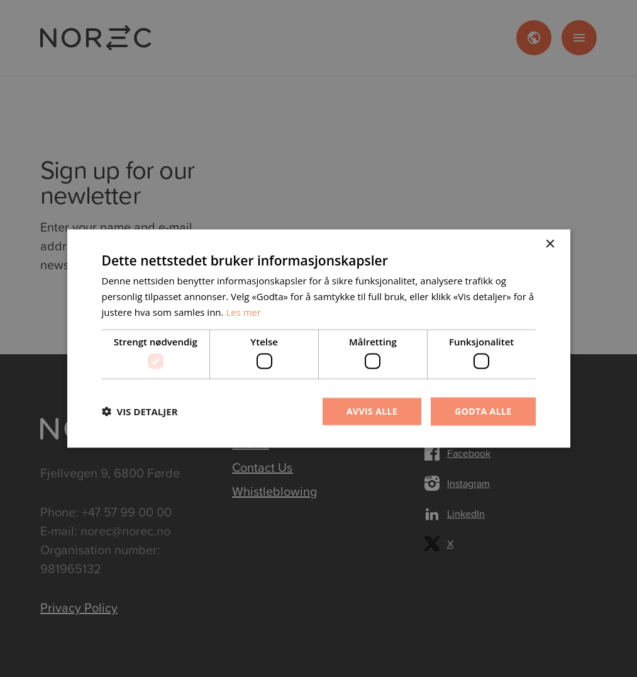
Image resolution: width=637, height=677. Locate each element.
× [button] (550, 244)
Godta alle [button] (483, 411)
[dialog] (318, 338)
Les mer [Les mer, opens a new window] (243, 311)
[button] (140, 411)
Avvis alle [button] (371, 411)
